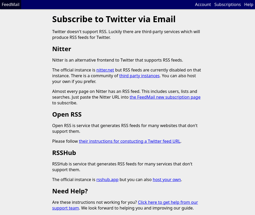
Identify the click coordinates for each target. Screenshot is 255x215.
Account (203, 4)
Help (248, 4)
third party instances (139, 76)
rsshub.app (108, 179)
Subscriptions (227, 4)
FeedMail (10, 4)
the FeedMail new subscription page (165, 97)
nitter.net (105, 70)
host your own (167, 179)
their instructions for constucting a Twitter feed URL (129, 141)
